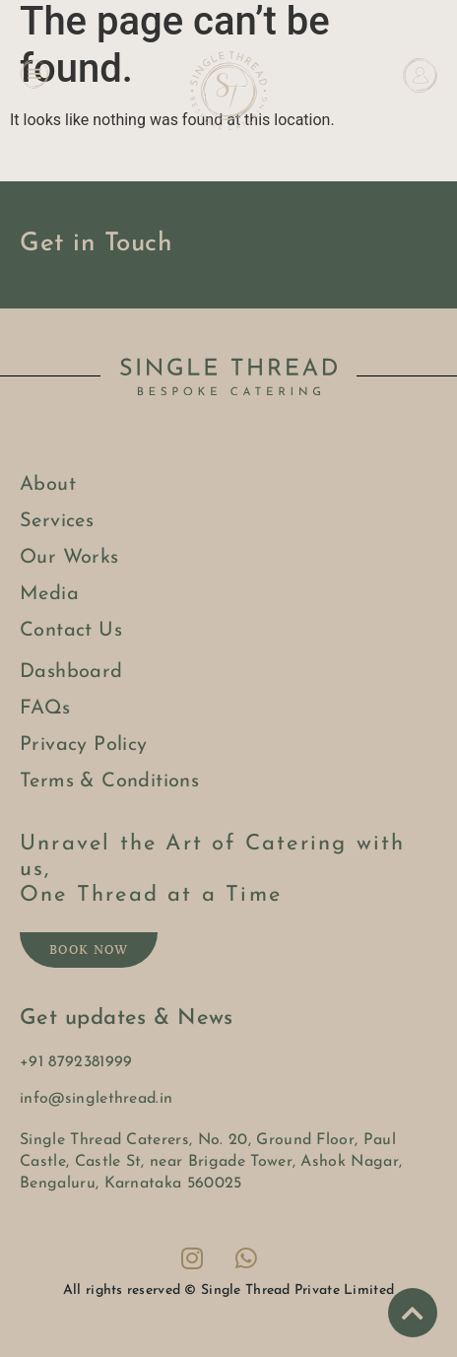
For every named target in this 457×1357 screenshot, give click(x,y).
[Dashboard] (420, 75)
